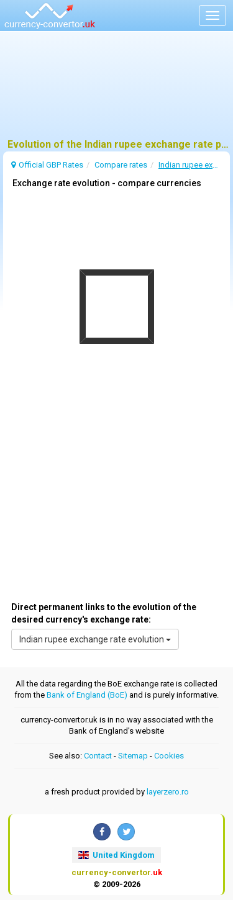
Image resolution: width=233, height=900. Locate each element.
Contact (98, 755)
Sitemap (133, 755)
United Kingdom (116, 855)
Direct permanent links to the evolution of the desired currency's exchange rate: (103, 613)
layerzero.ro (168, 791)
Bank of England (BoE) (87, 695)
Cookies (169, 755)
